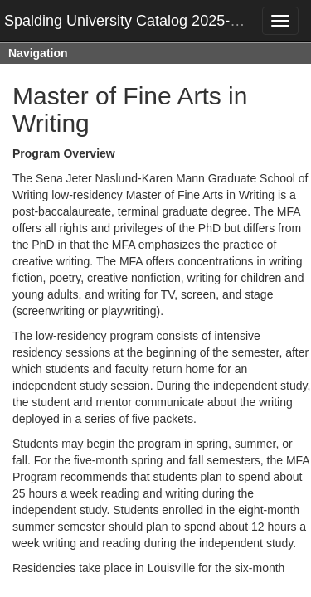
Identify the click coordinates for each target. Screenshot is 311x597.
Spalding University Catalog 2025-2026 (133, 20)
